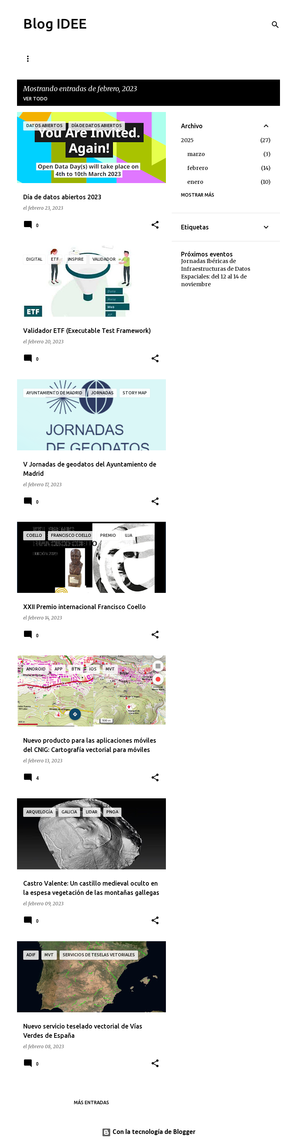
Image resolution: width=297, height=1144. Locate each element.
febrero (197, 168)
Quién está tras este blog (170, 58)
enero (195, 181)
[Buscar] (275, 24)
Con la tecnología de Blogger (148, 1132)
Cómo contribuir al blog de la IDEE (70, 58)
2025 (187, 140)
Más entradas (91, 1102)
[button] (155, 225)
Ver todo (35, 98)
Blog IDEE (55, 23)
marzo (196, 154)
